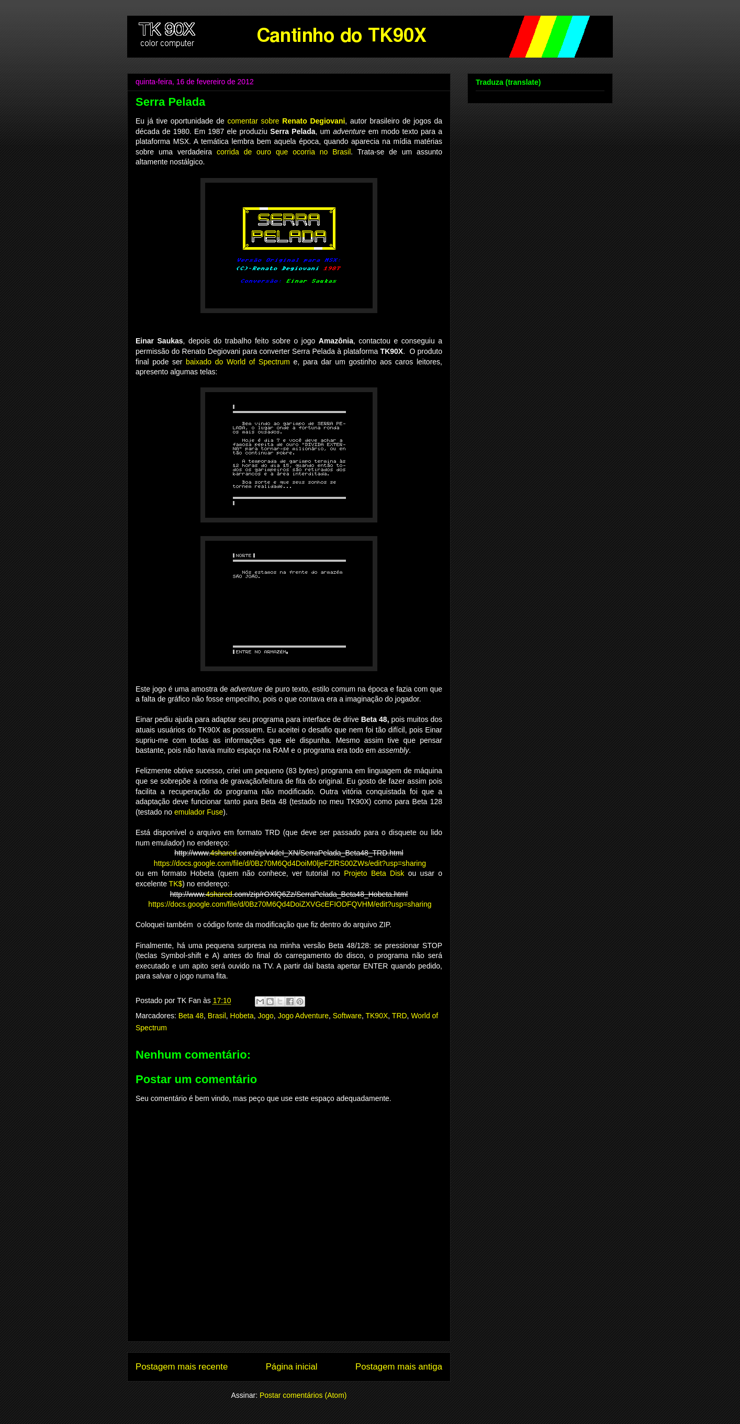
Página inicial (292, 1367)
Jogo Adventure (303, 1015)
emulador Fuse (198, 812)
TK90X (376, 1015)
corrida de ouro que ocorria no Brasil (284, 152)
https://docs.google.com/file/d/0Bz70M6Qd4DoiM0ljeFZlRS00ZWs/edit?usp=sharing (290, 863)
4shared (223, 853)
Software (347, 1015)
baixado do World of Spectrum (238, 362)
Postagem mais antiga (398, 1367)
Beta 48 (191, 1015)
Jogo (265, 1015)
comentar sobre (286, 121)
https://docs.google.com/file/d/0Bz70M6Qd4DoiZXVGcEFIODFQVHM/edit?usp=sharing (288, 904)
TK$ (176, 884)
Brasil (217, 1015)
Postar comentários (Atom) (303, 1395)
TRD (399, 1015)
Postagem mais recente (182, 1367)
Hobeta (242, 1015)
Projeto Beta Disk (374, 873)
